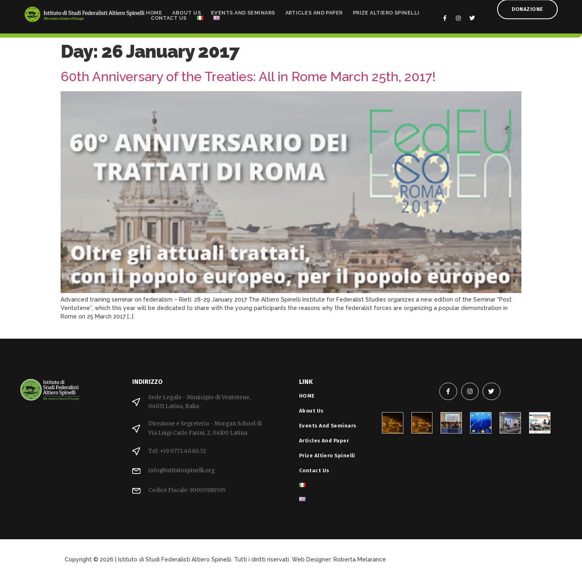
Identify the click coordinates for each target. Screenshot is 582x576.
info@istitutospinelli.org (181, 470)
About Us (186, 11)
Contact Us (169, 16)
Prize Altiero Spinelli (386, 11)
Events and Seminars (243, 11)
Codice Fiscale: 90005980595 (187, 490)
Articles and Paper (314, 11)
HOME (154, 11)
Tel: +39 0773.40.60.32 (177, 451)
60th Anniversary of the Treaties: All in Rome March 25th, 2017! (248, 76)
